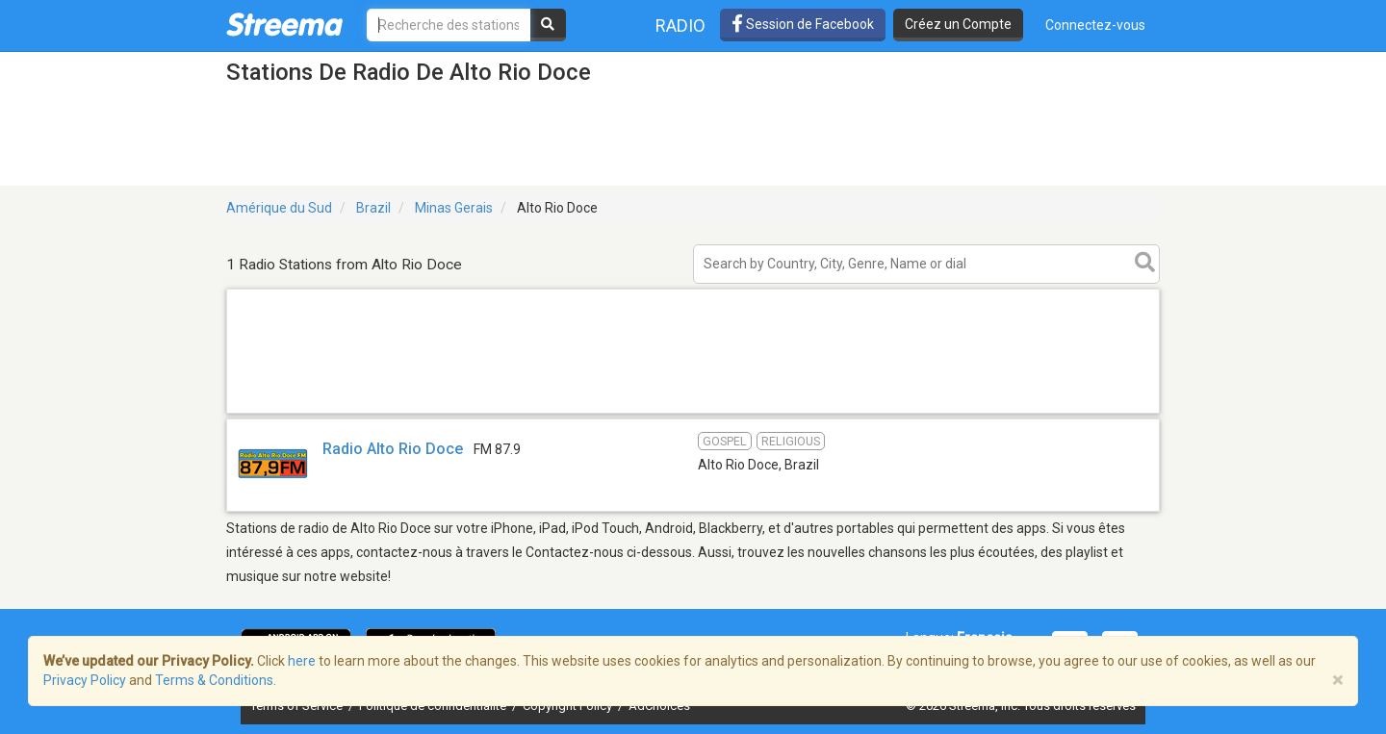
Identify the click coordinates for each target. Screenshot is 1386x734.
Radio (680, 25)
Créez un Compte (958, 24)
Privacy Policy (84, 680)
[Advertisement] (693, 412)
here (302, 661)
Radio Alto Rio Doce (392, 449)
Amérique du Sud (279, 207)
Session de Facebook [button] (803, 24)
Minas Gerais (454, 207)
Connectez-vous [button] (1095, 25)
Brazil (373, 207)
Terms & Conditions (214, 680)
